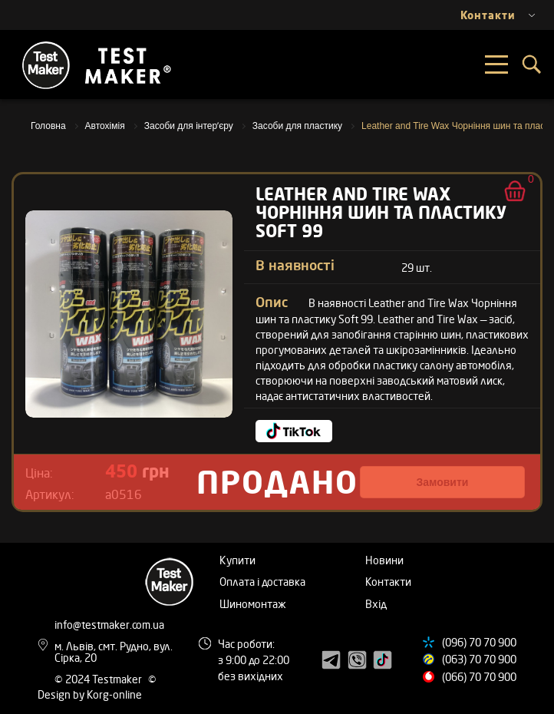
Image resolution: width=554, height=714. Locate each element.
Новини (384, 560)
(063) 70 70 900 (479, 659)
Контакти (388, 581)
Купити (237, 560)
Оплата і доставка (262, 581)
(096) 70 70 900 (479, 642)
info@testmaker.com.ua (109, 624)
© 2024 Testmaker (99, 679)
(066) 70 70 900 (479, 676)
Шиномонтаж (252, 604)
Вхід (376, 604)
